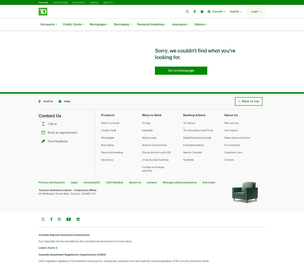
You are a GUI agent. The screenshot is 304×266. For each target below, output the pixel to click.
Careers (229, 150)
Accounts (49, 24)
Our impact (231, 120)
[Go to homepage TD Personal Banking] (181, 61)
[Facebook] (51, 210)
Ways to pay (149, 128)
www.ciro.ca (47, 258)
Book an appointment (60, 123)
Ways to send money (154, 135)
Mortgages (99, 24)
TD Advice (189, 113)
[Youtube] (68, 210)
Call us (50, 114)
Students (188, 150)
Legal (74, 173)
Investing (94, 3)
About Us (135, 173)
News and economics (237, 128)
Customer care (233, 143)
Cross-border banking (155, 150)
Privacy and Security (52, 173)
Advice (201, 24)
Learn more (47, 238)
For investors (232, 135)
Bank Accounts (110, 113)
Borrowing (122, 24)
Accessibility (92, 173)
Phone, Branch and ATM (156, 143)
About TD (108, 3)
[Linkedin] (78, 210)
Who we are (231, 113)
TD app (146, 113)
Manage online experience (180, 173)
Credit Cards (73, 24)
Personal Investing (151, 24)
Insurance (180, 24)
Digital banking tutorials (197, 128)
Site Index (208, 173)
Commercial (78, 3)
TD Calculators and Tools (198, 120)
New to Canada (192, 143)
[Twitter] (43, 210)
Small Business (60, 3)
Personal (43, 3)
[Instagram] (59, 210)
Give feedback (55, 131)
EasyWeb (147, 120)
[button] (187, 11)
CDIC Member (114, 173)
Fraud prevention (193, 135)
